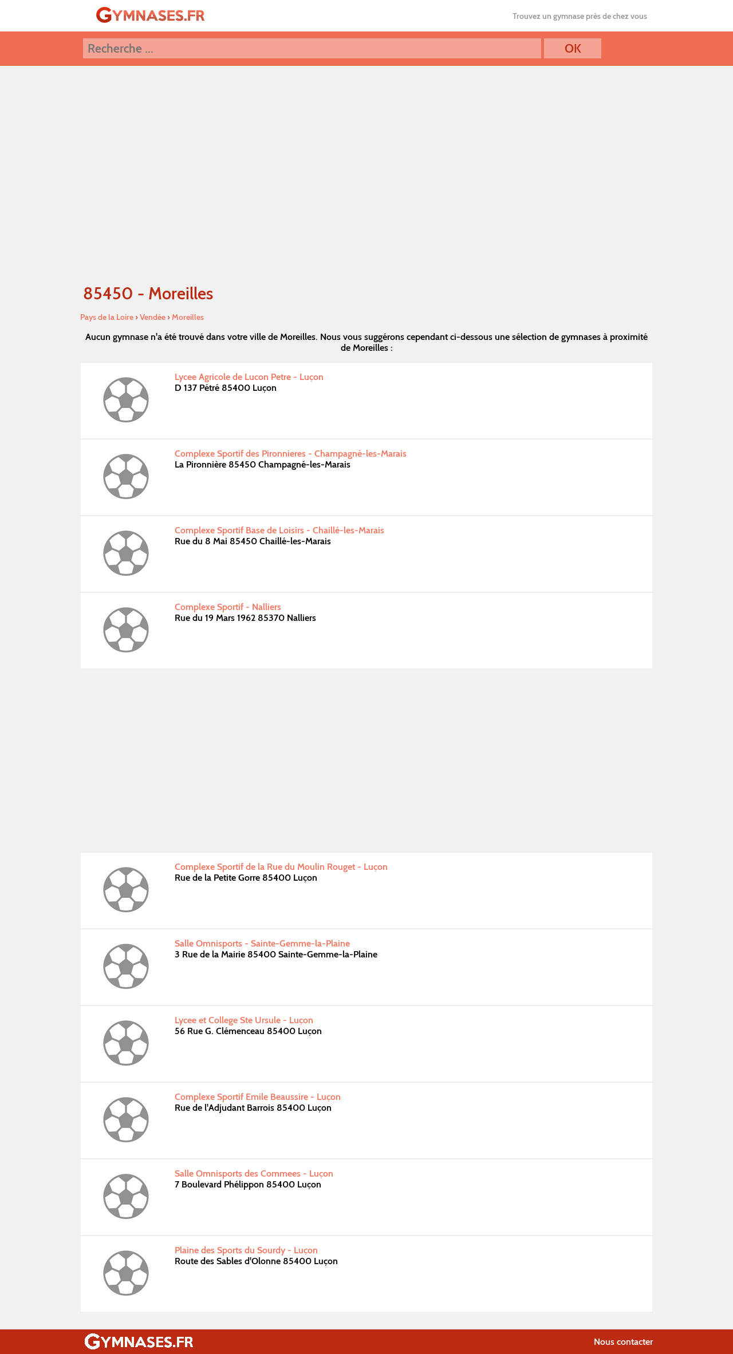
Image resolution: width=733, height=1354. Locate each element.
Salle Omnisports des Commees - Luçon (254, 1173)
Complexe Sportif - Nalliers (228, 606)
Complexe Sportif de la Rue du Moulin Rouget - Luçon (281, 866)
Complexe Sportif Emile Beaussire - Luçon (258, 1096)
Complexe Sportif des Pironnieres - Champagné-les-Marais (291, 453)
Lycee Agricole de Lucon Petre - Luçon (249, 376)
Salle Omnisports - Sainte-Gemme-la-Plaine (262, 943)
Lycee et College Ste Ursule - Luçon (244, 1020)
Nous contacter (623, 1341)
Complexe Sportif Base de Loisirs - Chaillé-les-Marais (279, 530)
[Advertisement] (366, 760)
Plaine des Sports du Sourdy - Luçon (246, 1250)
